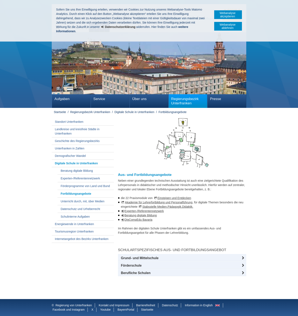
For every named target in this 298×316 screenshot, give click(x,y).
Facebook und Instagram (69, 309)
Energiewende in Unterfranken (74, 224)
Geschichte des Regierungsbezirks (77, 141)
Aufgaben (62, 99)
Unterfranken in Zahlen (69, 148)
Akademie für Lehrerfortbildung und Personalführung (158, 202)
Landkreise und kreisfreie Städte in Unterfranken (77, 131)
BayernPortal (126, 309)
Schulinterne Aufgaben (75, 216)
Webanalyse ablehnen (228, 26)
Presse (215, 99)
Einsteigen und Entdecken (174, 198)
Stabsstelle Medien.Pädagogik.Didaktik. (167, 206)
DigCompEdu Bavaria (139, 219)
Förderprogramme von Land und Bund (85, 186)
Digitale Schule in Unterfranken (134, 112)
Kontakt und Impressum (114, 305)
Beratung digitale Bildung (77, 170)
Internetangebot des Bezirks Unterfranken (81, 239)
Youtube (105, 309)
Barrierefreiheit (145, 305)
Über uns (139, 99)
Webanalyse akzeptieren (228, 14)
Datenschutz (170, 305)
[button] (182, 258)
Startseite (60, 112)
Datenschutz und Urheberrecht (80, 209)
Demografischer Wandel (70, 155)
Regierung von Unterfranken (73, 305)
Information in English (199, 305)
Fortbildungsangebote (172, 112)
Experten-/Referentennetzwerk (80, 178)
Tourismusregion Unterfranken (74, 231)
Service (99, 99)
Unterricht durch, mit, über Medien (83, 201)
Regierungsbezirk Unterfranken (185, 101)
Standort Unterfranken (69, 121)
